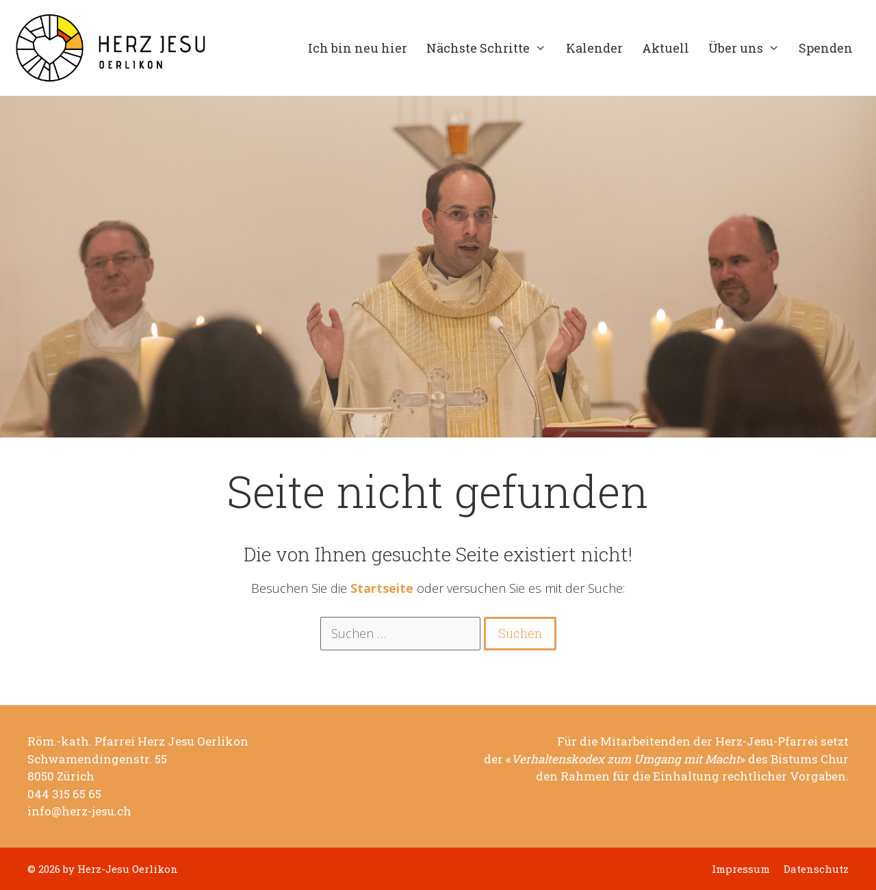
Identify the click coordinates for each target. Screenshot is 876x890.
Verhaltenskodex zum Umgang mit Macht (625, 759)
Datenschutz (816, 869)
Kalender (594, 48)
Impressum (741, 869)
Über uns (748, 47)
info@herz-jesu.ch (79, 811)
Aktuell (665, 48)
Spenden (826, 48)
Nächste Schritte (491, 47)
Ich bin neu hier (357, 48)
